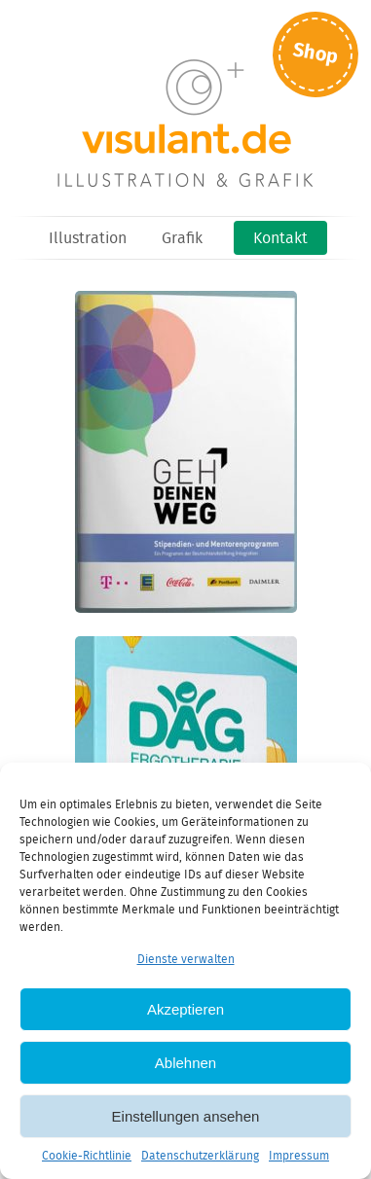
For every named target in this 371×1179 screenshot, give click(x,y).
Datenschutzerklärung (200, 1156)
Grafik (182, 239)
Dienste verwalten (186, 959)
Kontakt (280, 239)
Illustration (88, 239)
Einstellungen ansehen (186, 1116)
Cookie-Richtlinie (86, 1156)
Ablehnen (185, 1062)
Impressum (299, 1156)
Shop (315, 54)
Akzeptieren (185, 1009)
